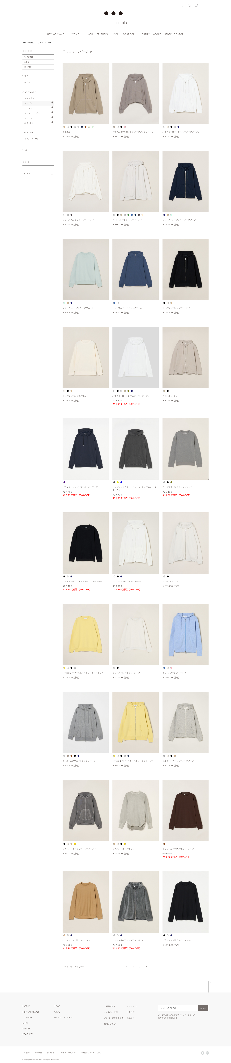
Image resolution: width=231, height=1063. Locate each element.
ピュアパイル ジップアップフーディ (78, 219)
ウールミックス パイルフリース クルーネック (82, 581)
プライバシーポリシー (68, 1052)
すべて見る (29, 98)
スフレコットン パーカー (173, 395)
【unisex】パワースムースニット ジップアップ (132, 760)
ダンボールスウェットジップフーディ (79, 760)
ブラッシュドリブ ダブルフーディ (127, 581)
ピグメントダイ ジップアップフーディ (79, 848)
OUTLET (145, 34)
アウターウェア (31, 108)
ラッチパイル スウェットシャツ (126, 672)
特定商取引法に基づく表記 (91, 1052)
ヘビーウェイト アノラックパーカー (128, 307)
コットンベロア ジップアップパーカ (128, 940)
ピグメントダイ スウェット (124, 848)
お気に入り (132, 1017)
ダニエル (66, 131)
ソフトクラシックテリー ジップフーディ (180, 219)
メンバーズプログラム (114, 1017)
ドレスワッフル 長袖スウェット (76, 395)
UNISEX (28, 67)
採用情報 (50, 1052)
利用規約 (26, 1052)
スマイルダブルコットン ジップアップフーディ (132, 131)
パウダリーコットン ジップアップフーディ (181, 131)
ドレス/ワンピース (33, 113)
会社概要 (38, 1052)
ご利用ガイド (110, 1006)
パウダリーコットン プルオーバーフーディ (131, 395)
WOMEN (76, 34)
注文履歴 (131, 1012)
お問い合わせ (110, 1023)
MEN (90, 34)
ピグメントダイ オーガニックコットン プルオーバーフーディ (135, 488)
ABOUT (157, 34)
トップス (28, 103)
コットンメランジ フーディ (174, 672)
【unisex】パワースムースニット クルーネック (83, 672)
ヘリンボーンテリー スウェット (76, 940)
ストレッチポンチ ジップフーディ (127, 219)
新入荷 (27, 82)
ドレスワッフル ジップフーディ (176, 307)
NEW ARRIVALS (55, 34)
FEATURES (102, 34)
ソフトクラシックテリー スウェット (78, 307)
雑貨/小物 (29, 123)
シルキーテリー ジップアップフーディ (179, 760)
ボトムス (28, 118)
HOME (26, 1006)
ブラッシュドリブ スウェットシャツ (178, 848)
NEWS (115, 34)
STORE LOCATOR (174, 34)
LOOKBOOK (128, 34)
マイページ (132, 1006)
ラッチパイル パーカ (171, 581)
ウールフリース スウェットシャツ (177, 487)
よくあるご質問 (111, 1012)
